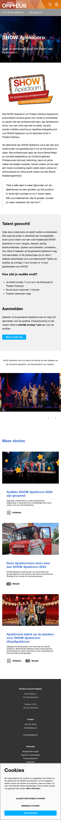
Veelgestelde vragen (30, 751)
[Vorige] (48, 418)
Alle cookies (30, 813)
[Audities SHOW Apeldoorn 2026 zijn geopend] (30, 468)
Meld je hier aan (14, 337)
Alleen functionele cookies (30, 798)
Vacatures (30, 762)
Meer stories (13, 440)
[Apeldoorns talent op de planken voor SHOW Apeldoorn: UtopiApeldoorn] (30, 610)
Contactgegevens (30, 735)
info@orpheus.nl (30, 728)
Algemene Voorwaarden (30, 755)
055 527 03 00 (30, 724)
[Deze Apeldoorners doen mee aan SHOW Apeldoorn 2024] (30, 539)
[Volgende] (56, 418)
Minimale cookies (30, 806)
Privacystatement (30, 758)
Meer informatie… (34, 788)
